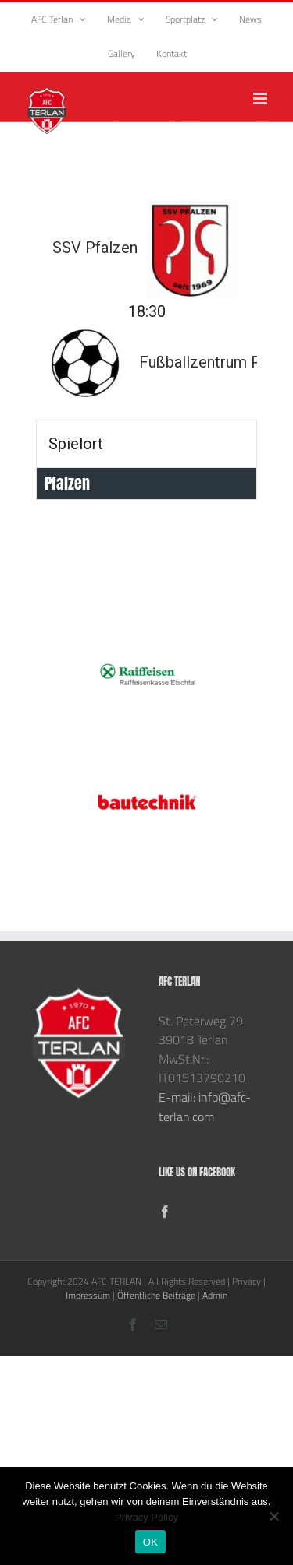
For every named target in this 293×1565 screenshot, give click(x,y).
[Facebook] (165, 1211)
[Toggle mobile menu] (261, 98)
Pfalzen (67, 483)
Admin (214, 1295)
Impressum (88, 1295)
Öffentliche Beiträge (156, 1295)
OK (150, 1542)
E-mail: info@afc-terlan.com (205, 1107)
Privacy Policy (146, 1517)
